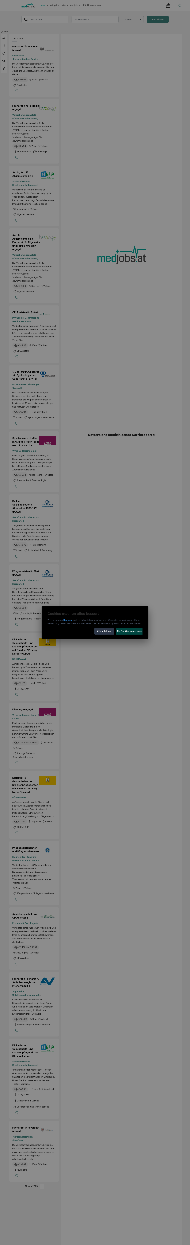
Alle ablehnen (104, 631)
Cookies (67, 620)
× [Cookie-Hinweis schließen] (144, 610)
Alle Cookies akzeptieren (129, 631)
